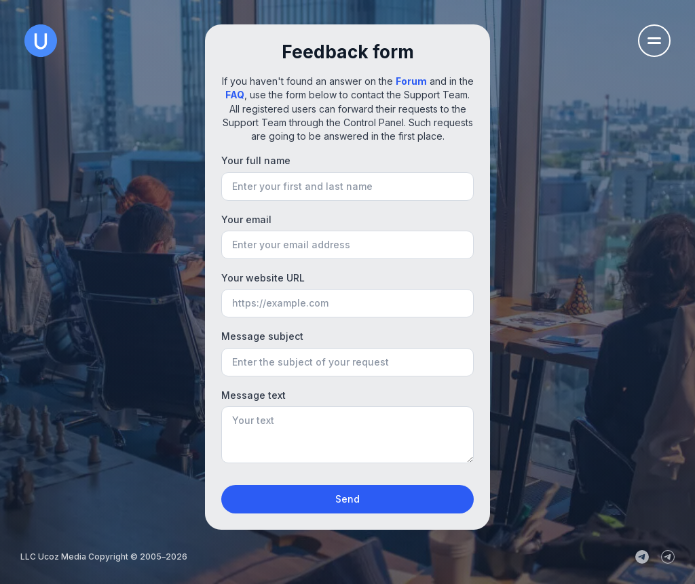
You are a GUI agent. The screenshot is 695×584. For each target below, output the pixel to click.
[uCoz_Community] (668, 557)
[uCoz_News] (642, 557)
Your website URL (263, 278)
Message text (253, 395)
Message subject (262, 336)
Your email (246, 219)
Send (347, 499)
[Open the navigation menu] (654, 40)
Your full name (255, 160)
